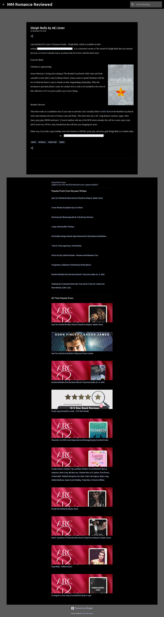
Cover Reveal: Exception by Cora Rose (67, 208)
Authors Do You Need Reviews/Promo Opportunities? (74, 185)
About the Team (58, 182)
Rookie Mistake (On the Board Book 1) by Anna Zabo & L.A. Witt (78, 274)
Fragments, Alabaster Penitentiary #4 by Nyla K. (71, 265)
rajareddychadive (87, 613)
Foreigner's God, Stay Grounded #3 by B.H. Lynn (71, 595)
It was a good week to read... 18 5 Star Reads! (70, 411)
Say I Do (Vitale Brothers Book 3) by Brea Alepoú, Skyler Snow (77, 198)
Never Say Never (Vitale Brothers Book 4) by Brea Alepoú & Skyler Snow (81, 538)
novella (42, 142)
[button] (31, 36)
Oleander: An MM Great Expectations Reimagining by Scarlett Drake (79, 440)
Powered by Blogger (82, 608)
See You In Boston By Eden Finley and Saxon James (72, 353)
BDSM (33, 142)
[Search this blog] (148, 4)
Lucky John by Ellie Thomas (62, 227)
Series (61, 142)
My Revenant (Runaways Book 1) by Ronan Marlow (72, 217)
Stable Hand (106, 111)
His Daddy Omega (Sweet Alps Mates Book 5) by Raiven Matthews (78, 236)
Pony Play (52, 142)
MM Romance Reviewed (29, 4)
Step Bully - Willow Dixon (61, 567)
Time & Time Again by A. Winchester (66, 246)
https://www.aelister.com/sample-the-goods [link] (54, 49)
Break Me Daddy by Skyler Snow (64, 509)
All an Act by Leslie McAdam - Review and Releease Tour (74, 255)
